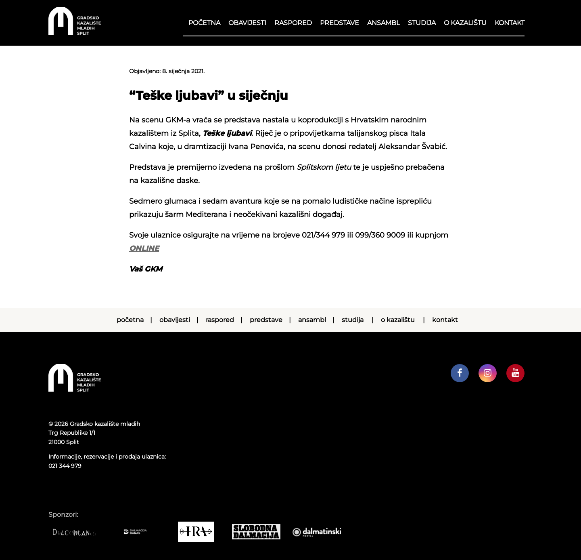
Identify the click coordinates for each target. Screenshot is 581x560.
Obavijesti (247, 23)
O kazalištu (465, 23)
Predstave (339, 23)
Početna (204, 23)
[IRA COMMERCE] (199, 532)
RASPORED (293, 23)
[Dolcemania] (78, 532)
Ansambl (383, 23)
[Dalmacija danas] (139, 532)
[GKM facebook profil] (460, 373)
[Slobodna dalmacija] (260, 532)
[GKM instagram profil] (488, 373)
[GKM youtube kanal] (515, 373)
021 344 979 (65, 465)
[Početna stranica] (74, 33)
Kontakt (510, 23)
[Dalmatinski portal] (321, 532)
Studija (422, 23)
